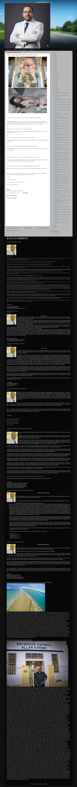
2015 (54, 71)
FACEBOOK (31, 49)
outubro (55, 77)
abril (54, 86)
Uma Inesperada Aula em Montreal (59, 133)
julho (55, 82)
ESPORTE (15, 49)
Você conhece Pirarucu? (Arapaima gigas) (61, 179)
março (55, 88)
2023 (54, 58)
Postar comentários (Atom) (14, 230)
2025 (54, 55)
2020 (54, 63)
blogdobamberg (56, 231)
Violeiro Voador (56, 112)
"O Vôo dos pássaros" (57, 116)
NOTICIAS (9, 49)
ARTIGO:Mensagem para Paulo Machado (61, 190)
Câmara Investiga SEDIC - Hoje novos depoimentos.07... (60, 170)
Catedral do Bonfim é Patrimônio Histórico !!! (61, 152)
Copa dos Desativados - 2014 (58, 194)
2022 (54, 60)
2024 (54, 57)
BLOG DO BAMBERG (17, 238)
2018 (54, 66)
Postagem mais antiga (43, 228)
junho (55, 83)
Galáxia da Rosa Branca (57, 198)
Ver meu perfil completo (55, 232)
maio (55, 85)
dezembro (56, 74)
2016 (54, 69)
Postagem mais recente (13, 228)
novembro (56, 75)
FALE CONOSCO (23, 49)
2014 (54, 72)
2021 (54, 61)
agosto (55, 80)
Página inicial (28, 228)
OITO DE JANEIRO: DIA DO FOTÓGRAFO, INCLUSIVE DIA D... (61, 138)
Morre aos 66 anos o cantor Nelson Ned (60, 181)
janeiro (55, 91)
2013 (54, 225)
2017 (54, 68)
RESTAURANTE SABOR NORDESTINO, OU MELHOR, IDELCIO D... (61, 201)
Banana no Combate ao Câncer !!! (59, 205)
